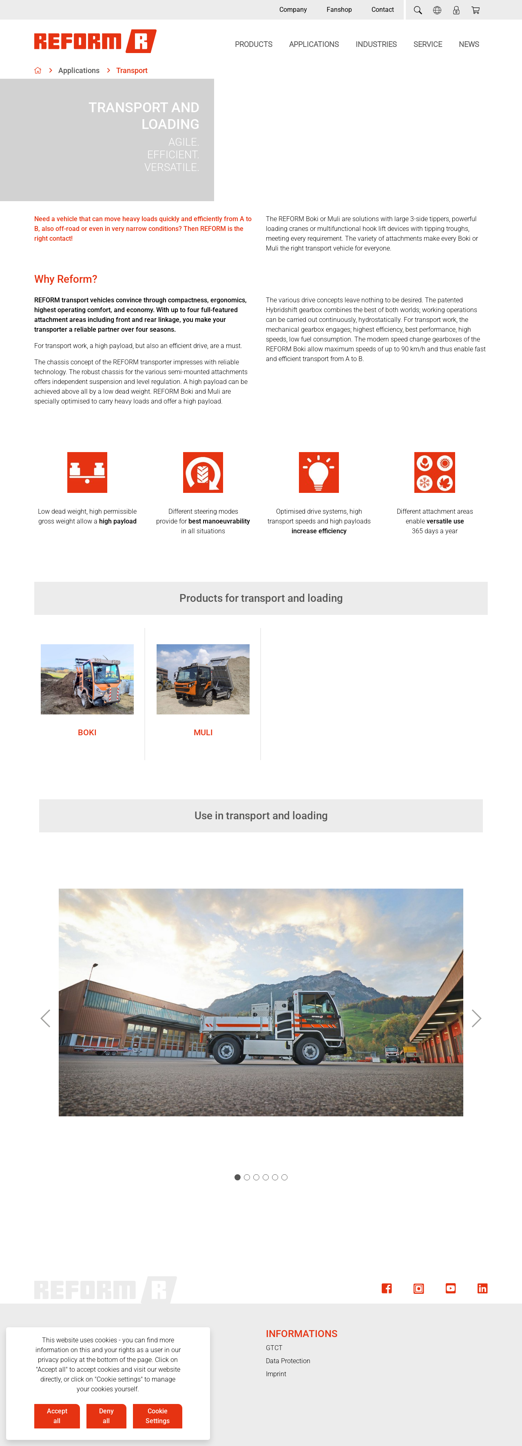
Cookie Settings (158, 1416)
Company (293, 9)
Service (428, 44)
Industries (376, 44)
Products (253, 44)
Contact (383, 9)
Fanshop (339, 9)
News (469, 44)
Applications (314, 44)
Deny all (106, 1416)
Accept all (57, 1416)
